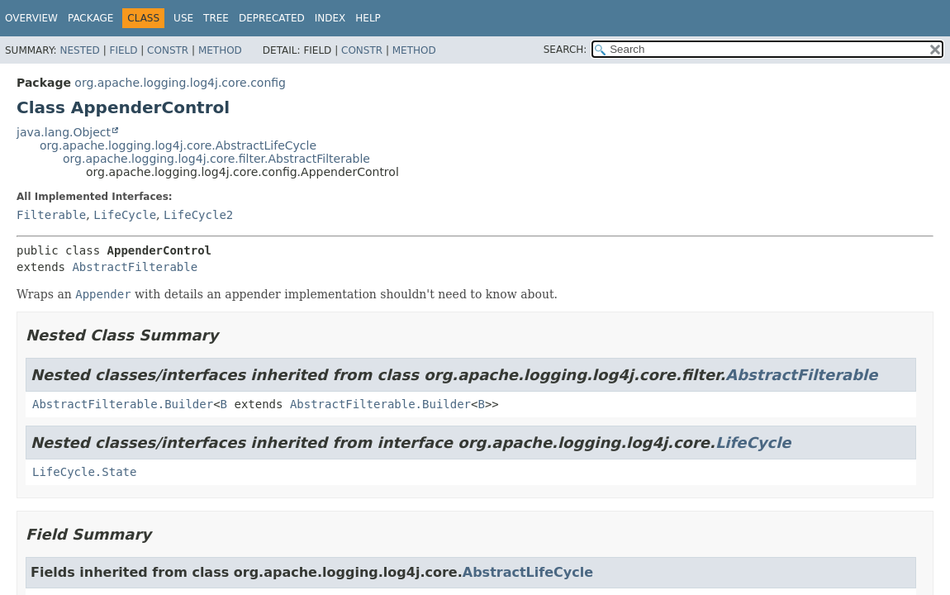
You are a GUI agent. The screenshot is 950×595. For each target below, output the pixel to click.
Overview (31, 18)
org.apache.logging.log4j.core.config (180, 82)
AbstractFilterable (134, 267)
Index (330, 18)
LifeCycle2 (198, 214)
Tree (216, 18)
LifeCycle (124, 214)
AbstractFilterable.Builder (122, 404)
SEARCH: (565, 49)
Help (368, 18)
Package (90, 18)
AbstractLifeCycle (528, 572)
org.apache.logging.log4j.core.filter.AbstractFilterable (216, 158)
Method (220, 50)
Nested (79, 50)
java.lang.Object (64, 132)
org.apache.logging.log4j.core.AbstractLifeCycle (178, 145)
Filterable (51, 214)
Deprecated (272, 18)
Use (183, 18)
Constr (167, 50)
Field (123, 50)
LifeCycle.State (84, 471)
